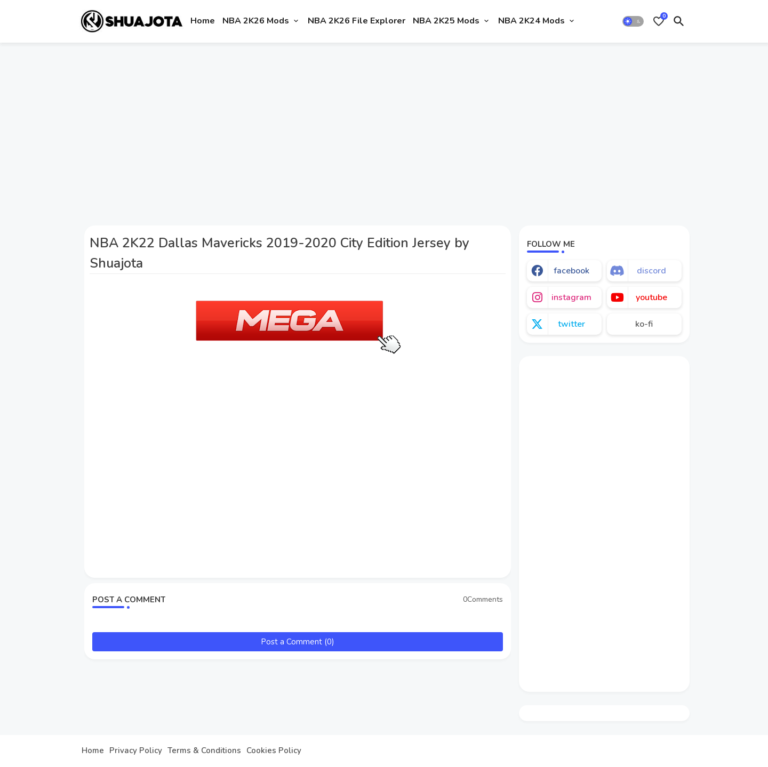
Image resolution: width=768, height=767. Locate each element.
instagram (571, 297)
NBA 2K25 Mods (446, 21)
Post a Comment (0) (297, 641)
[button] (633, 21)
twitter (571, 324)
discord (651, 271)
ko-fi (644, 324)
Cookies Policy (273, 751)
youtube (651, 297)
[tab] (203, 21)
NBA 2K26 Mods (255, 21)
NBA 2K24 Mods (531, 21)
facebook (571, 271)
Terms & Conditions (204, 751)
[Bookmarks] (659, 21)
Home (202, 21)
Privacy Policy (135, 751)
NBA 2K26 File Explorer (356, 21)
